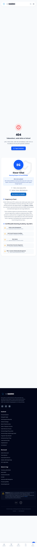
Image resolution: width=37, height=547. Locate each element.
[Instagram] (9, 406)
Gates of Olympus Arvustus (6, 426)
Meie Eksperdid (21, 511)
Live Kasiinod (4, 445)
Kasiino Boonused (5, 453)
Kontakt (2, 477)
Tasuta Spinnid (4, 455)
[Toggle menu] (33, 4)
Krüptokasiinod (4, 442)
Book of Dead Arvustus (6, 424)
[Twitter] (2, 406)
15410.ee (25, 496)
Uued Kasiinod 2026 (5, 440)
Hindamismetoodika (5, 474)
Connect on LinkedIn (18, 194)
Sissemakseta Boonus (5, 457)
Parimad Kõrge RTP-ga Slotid (7, 431)
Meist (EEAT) (3, 472)
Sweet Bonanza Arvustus (6, 428)
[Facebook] (6, 406)
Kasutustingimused (5, 484)
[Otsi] (30, 4)
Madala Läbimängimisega (6, 460)
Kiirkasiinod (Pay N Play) (6, 438)
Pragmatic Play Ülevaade (6, 435)
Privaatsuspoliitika (5, 481)
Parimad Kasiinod (4, 414)
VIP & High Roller (4, 462)
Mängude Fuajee (4, 417)
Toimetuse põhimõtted (6, 470)
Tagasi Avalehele (18, 148)
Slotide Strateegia (4, 421)
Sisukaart (14, 511)
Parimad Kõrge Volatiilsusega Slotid (8, 433)
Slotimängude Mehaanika (6, 419)
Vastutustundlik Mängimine (7, 479)
